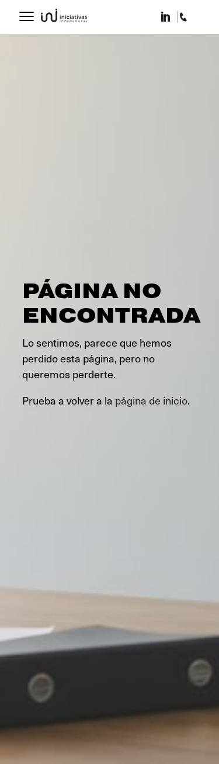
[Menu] (26, 13)
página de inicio (151, 400)
